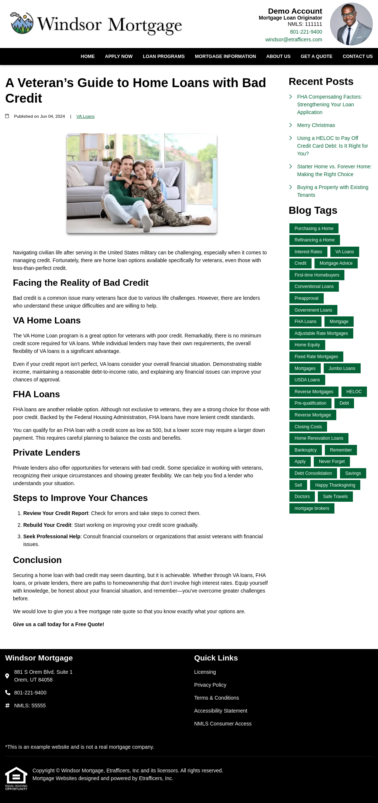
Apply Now (119, 56)
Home (88, 56)
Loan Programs (164, 56)
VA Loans (85, 116)
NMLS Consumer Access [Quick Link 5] (223, 724)
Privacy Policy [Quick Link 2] (210, 685)
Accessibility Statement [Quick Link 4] (220, 711)
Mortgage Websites (55, 778)
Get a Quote (317, 56)
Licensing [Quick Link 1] (205, 672)
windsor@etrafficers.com (293, 39)
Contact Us (358, 56)
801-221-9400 (306, 32)
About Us (278, 56)
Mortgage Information (225, 56)
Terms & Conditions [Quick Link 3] (216, 698)
